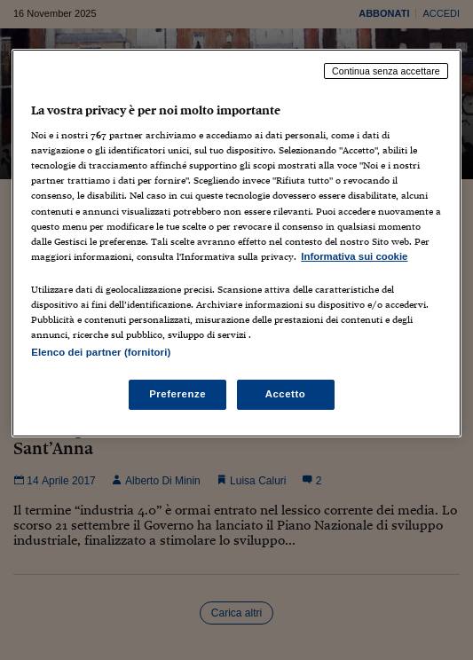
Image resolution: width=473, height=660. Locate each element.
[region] (236, 243)
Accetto (285, 394)
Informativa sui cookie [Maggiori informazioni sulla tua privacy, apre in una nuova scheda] (354, 256)
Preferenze (177, 394)
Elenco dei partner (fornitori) (100, 352)
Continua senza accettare (386, 71)
